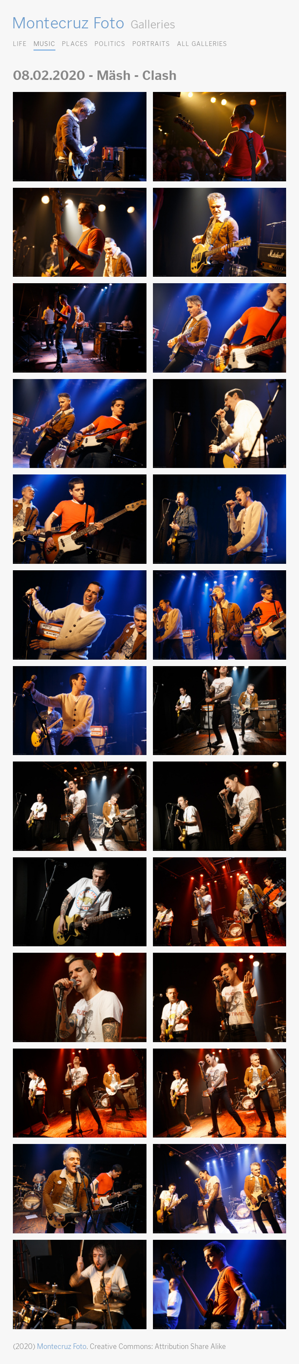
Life (20, 44)
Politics (110, 44)
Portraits (151, 44)
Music (44, 44)
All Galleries (202, 44)
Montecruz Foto (68, 23)
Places (75, 44)
